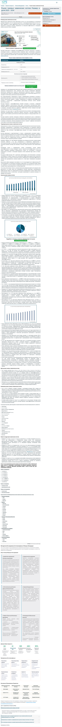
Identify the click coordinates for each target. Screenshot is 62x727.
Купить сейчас (51, 13)
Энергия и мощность (9, 5)
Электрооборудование (19, 5)
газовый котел (16, 109)
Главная (2, 5)
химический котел (4, 55)
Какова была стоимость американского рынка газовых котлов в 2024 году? (21, 719)
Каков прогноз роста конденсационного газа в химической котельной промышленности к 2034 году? (21, 716)
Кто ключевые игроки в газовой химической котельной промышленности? (21, 722)
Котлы (27, 5)
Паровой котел (30, 451)
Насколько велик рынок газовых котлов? (21, 708)
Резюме (20, 16)
